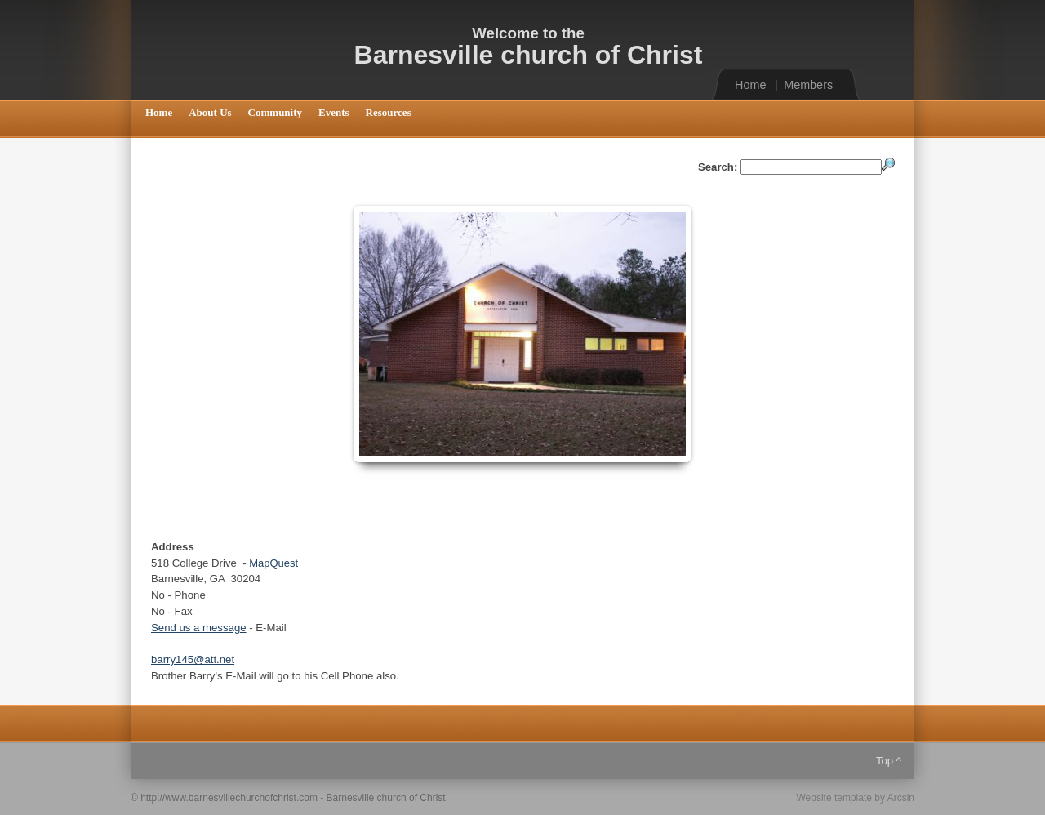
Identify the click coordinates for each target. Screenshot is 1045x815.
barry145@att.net (192, 659)
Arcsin (900, 798)
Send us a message (199, 627)
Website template (834, 798)
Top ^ (888, 761)
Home (750, 84)
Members (808, 84)
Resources (388, 112)
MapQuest (273, 563)
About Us (210, 112)
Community (275, 112)
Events (333, 112)
